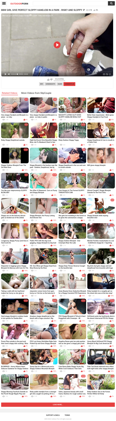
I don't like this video (51, 79)
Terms (67, 415)
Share (60, 84)
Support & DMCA (53, 415)
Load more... (58, 405)
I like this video (48, 79)
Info (41, 84)
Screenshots (50, 84)
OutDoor (19, 3)
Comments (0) (69, 84)
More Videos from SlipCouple (36, 93)
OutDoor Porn (55, 419)
